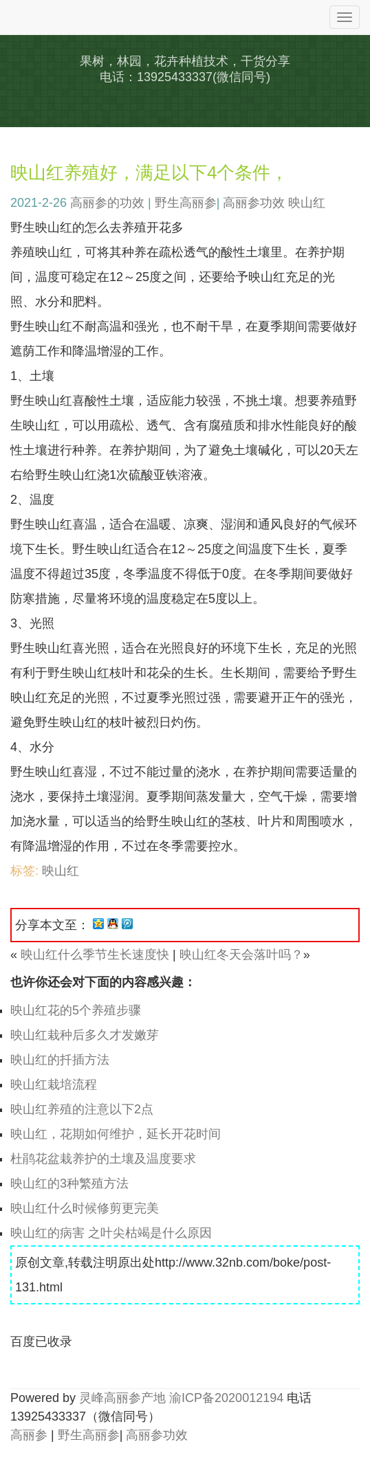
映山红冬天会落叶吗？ (241, 954)
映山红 (306, 203)
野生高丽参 (186, 203)
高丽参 (28, 1435)
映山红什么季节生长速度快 (95, 954)
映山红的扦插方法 (59, 1060)
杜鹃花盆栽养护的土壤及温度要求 (103, 1159)
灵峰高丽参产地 (122, 1398)
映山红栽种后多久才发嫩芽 (84, 1035)
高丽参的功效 (107, 203)
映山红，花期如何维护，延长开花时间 (115, 1134)
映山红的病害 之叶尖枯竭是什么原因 (111, 1233)
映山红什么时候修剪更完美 (84, 1208)
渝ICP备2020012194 (226, 1398)
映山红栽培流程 (53, 1084)
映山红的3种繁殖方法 (69, 1183)
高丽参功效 (254, 203)
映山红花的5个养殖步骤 (75, 1010)
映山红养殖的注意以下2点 (81, 1109)
